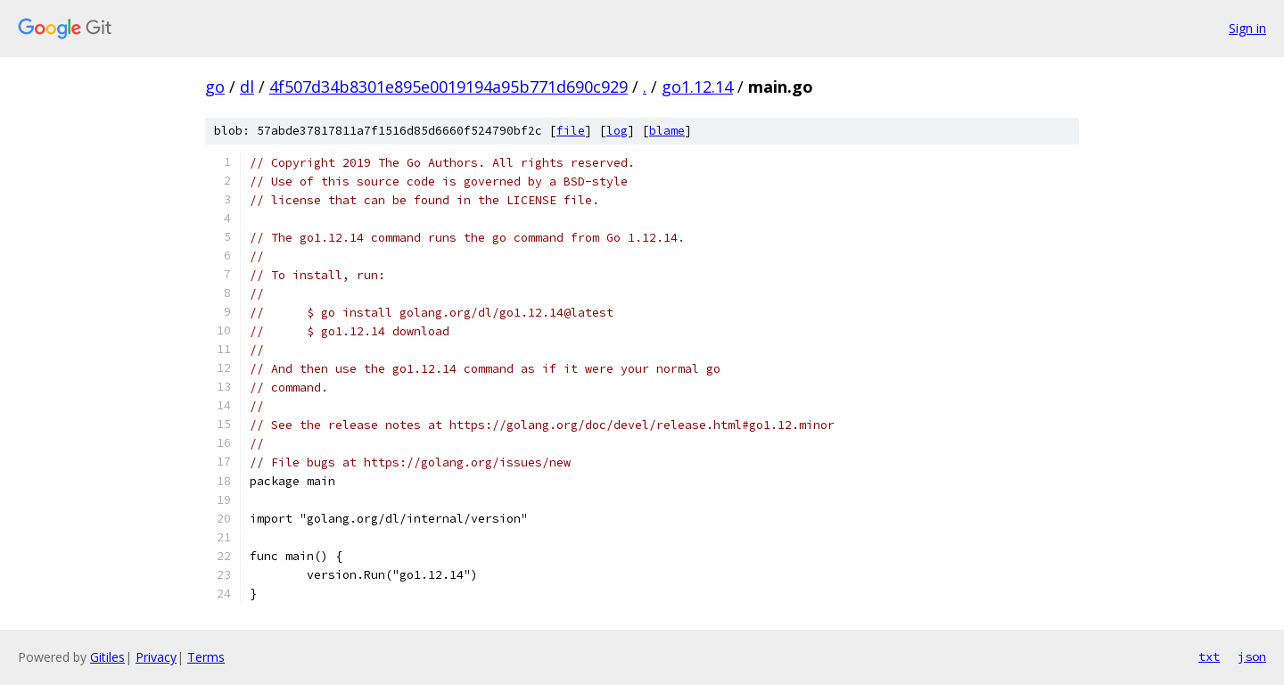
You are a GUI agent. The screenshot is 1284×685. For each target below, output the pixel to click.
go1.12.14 (697, 86)
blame (667, 130)
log (617, 130)
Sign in (1247, 28)
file (570, 130)
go (215, 86)
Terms (206, 656)
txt (1209, 656)
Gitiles (107, 656)
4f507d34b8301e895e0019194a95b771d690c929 (448, 86)
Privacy (156, 656)
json (1252, 656)
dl (247, 86)
